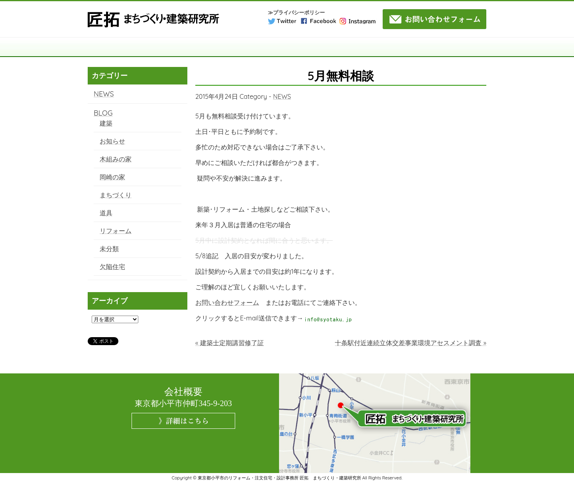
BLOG (103, 113)
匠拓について (162, 47)
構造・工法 (212, 47)
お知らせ (112, 141)
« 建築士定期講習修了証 (229, 343)
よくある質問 (411, 47)
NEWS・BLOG (461, 47)
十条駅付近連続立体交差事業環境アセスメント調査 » (410, 343)
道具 (106, 213)
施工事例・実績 (311, 47)
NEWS (282, 96)
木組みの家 (116, 159)
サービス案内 (262, 47)
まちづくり (116, 195)
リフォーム (116, 231)
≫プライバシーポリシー (296, 13)
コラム (361, 47)
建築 (106, 123)
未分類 (109, 249)
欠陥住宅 (112, 267)
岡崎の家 (112, 177)
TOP (112, 47)
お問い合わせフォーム (227, 302)
